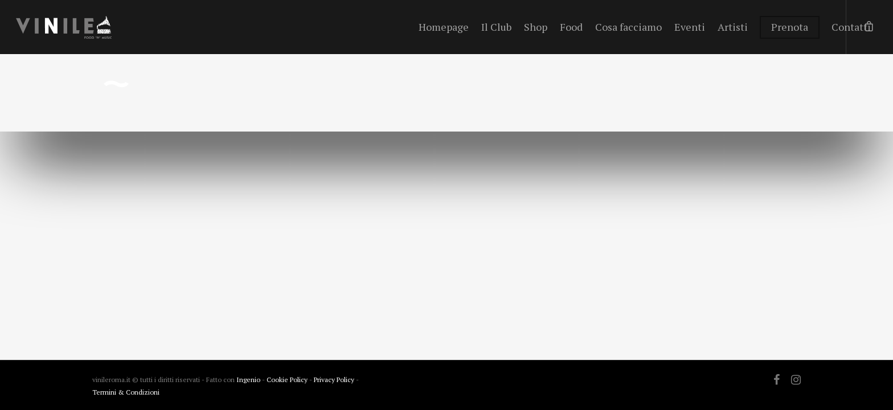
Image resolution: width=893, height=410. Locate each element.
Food (571, 27)
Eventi (689, 27)
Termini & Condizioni (125, 392)
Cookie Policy (288, 379)
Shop (535, 27)
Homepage (444, 27)
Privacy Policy (335, 379)
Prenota (789, 27)
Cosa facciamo (628, 27)
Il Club (496, 27)
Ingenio (248, 379)
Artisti (733, 27)
